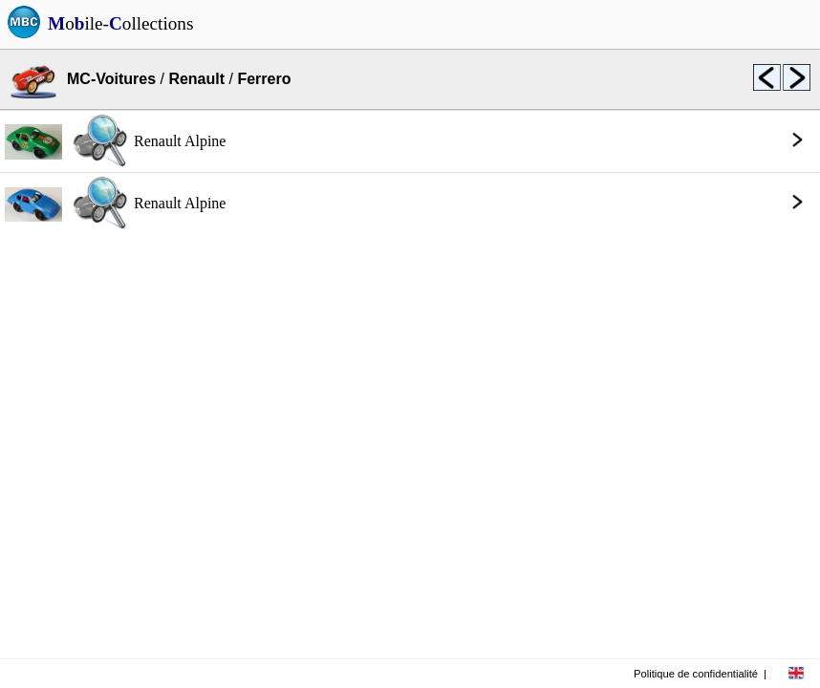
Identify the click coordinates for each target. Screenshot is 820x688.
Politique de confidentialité (696, 673)
